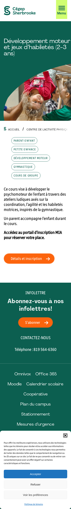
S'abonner (38, 322)
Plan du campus (35, 404)
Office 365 (46, 374)
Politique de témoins (33, 504)
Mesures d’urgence (35, 424)
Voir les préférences (35, 494)
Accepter (35, 474)
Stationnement (35, 414)
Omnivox (22, 374)
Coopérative (35, 394)
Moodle (15, 384)
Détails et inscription (31, 258)
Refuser (35, 484)
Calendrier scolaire (44, 384)
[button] (65, 435)
